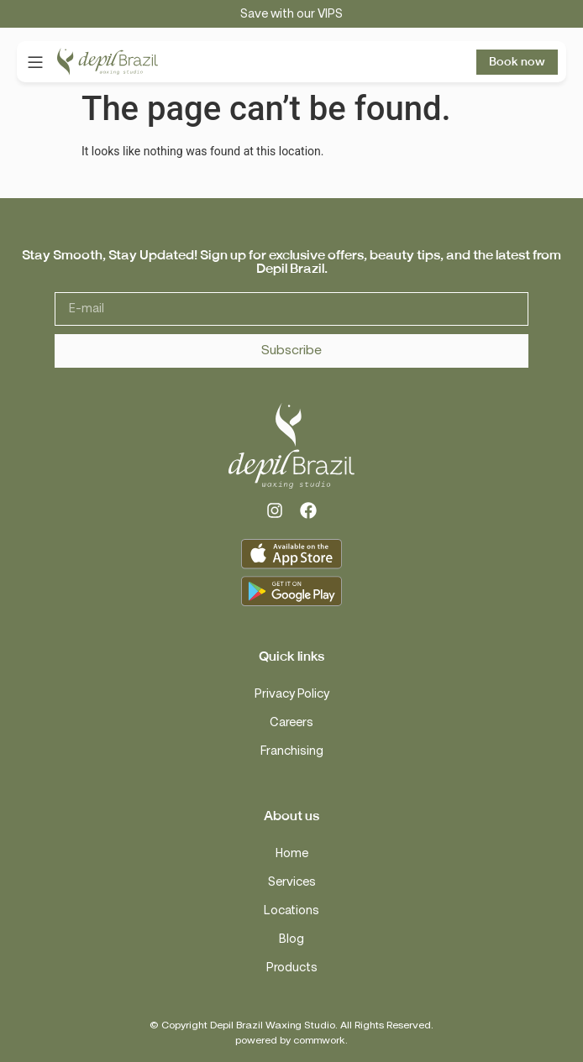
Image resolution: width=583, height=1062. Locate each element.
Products (292, 967)
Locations (291, 910)
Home (292, 853)
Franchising (291, 751)
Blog (291, 939)
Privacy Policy (292, 694)
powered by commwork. (291, 1040)
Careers (291, 722)
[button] (35, 61)
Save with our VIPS (291, 14)
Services (292, 882)
